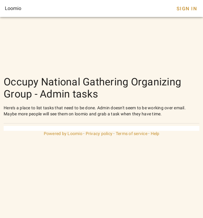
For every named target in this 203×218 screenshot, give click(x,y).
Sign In (187, 9)
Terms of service (131, 133)
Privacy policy (99, 133)
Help (155, 133)
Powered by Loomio (63, 133)
